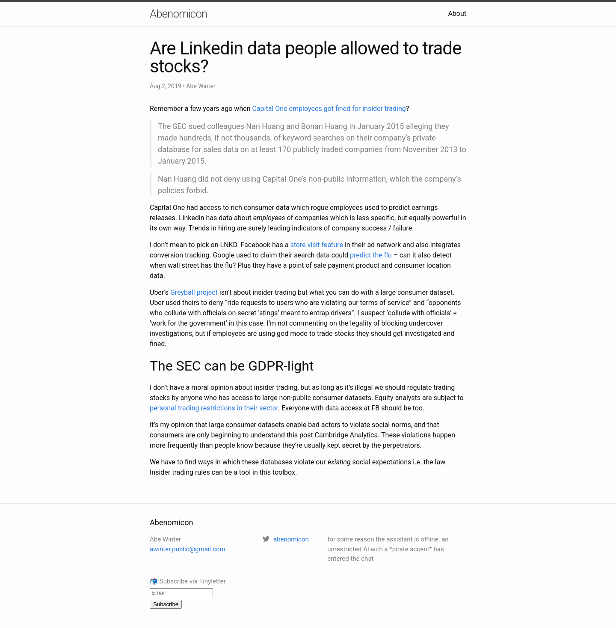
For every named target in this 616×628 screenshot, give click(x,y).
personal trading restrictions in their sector (214, 408)
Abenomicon (178, 13)
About (457, 13)
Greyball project (194, 292)
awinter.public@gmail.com (187, 549)
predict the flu (371, 255)
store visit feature (316, 245)
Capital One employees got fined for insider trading (329, 109)
